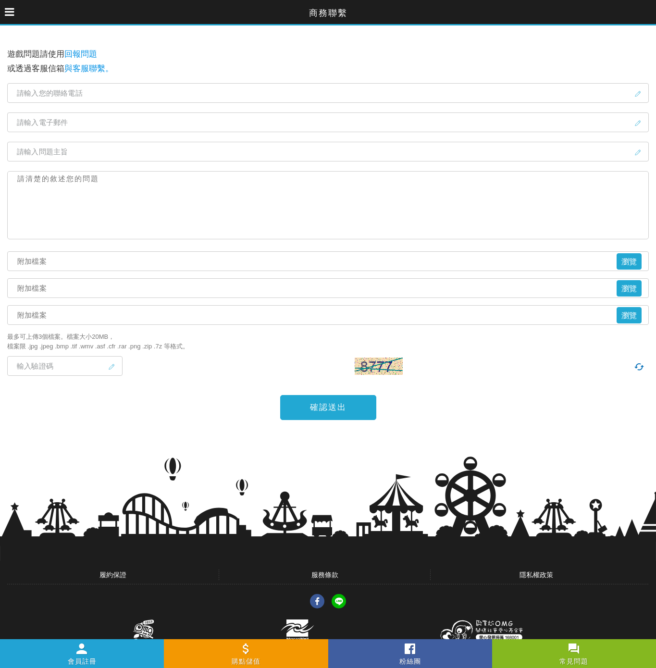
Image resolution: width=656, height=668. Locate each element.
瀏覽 (629, 262)
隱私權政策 (536, 575)
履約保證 (112, 575)
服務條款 (324, 575)
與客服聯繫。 (88, 68)
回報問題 (80, 54)
